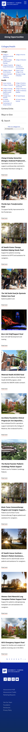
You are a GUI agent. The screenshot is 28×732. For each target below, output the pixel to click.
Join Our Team (7, 702)
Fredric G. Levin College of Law (19, 71)
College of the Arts (20, 54)
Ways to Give (7, 114)
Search (5, 120)
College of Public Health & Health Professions (7, 92)
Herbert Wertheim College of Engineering (7, 75)
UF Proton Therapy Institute (20, 100)
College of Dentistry (21, 83)
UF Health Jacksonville (6, 100)
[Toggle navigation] (25, 2)
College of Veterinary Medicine (21, 91)
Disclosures (6, 707)
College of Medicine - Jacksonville (21, 85)
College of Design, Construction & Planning (7, 61)
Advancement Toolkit (9, 692)
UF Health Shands (20, 96)
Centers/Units (7, 108)
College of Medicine (8, 85)
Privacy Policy (7, 710)
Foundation (6, 705)
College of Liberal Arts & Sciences (7, 71)
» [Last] (25, 659)
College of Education (21, 60)
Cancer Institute (7, 83)
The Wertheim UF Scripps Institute (7, 103)
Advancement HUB (9, 690)
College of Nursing (7, 88)
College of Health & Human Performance (8, 66)
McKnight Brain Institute (7, 96)
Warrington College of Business (20, 74)
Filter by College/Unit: (14, 127)
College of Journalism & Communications (20, 66)
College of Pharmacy (21, 88)
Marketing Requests (9, 695)
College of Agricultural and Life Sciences (8, 56)
